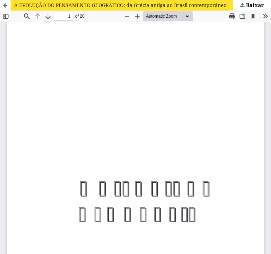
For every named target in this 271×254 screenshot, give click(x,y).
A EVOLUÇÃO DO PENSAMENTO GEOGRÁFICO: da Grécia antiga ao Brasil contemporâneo (120, 5)
